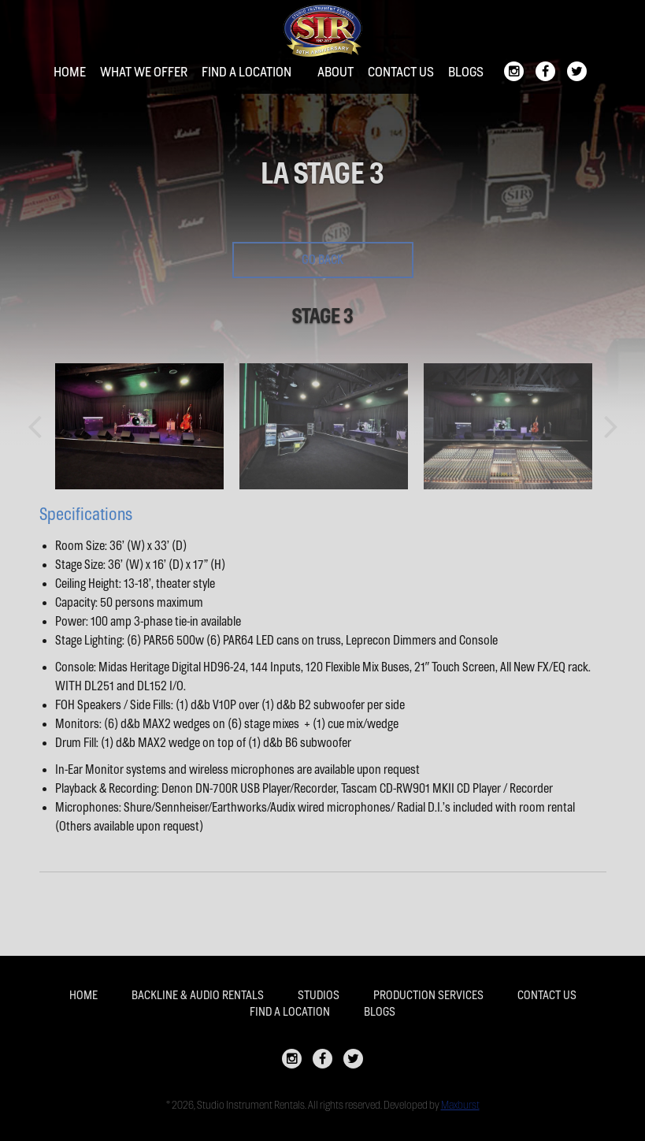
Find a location (246, 72)
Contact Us (401, 72)
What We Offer (143, 72)
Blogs (466, 72)
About (335, 72)
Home (70, 72)
